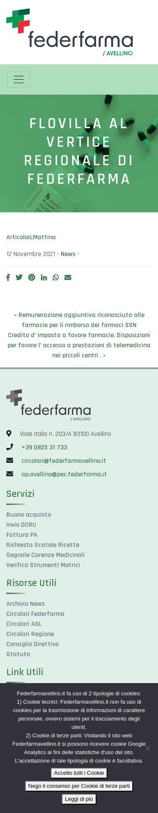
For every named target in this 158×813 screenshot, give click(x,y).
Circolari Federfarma (35, 614)
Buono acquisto (28, 514)
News (68, 254)
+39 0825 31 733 (44, 447)
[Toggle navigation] (18, 79)
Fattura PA (21, 535)
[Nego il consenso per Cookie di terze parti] (147, 748)
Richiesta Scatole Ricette (42, 545)
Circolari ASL (24, 624)
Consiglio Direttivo (32, 644)
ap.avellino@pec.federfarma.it (63, 474)
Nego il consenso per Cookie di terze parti (79, 786)
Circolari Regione (30, 634)
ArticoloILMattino (31, 237)
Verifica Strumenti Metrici (43, 565)
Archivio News (25, 603)
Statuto (18, 654)
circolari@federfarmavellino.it (63, 461)
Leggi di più (79, 799)
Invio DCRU (21, 524)
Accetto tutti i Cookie (79, 773)
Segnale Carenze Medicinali (45, 555)
